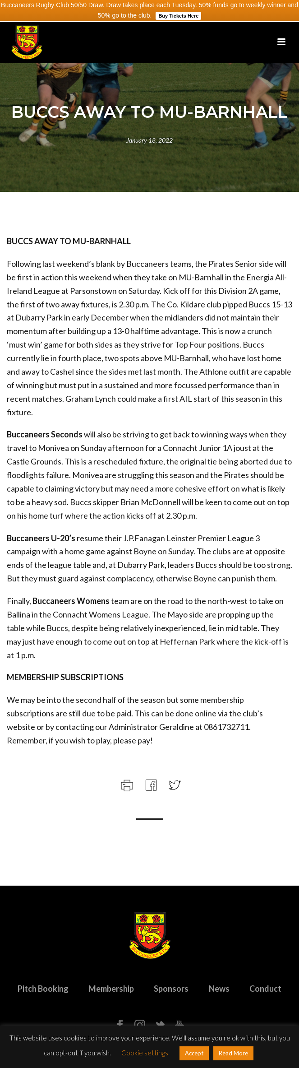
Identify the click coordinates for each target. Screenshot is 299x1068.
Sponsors (171, 989)
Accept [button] (194, 1053)
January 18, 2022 (149, 140)
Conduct (265, 989)
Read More (233, 1053)
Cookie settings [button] (144, 1053)
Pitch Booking (43, 989)
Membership (111, 989)
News (219, 989)
